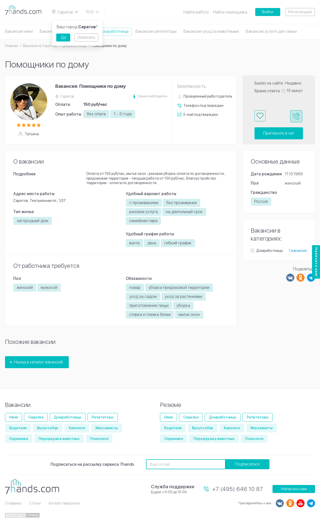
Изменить (86, 37)
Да (63, 37)
